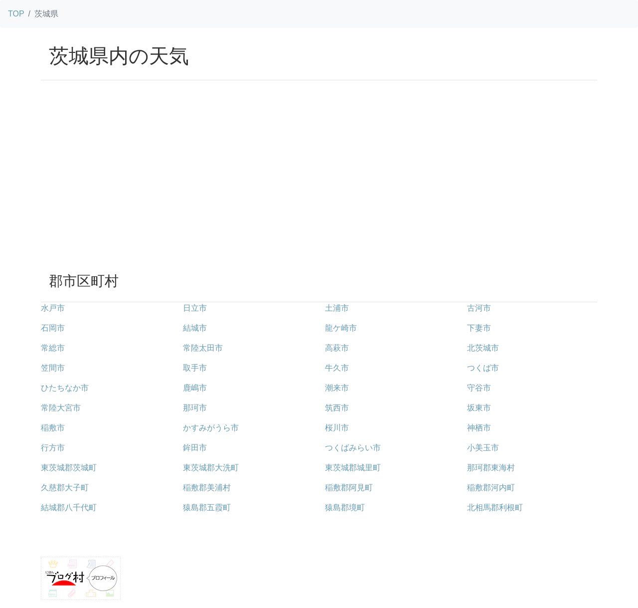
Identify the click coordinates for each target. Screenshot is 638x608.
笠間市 (53, 368)
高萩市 (337, 348)
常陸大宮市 (61, 408)
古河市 (479, 308)
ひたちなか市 (65, 388)
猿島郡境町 (345, 507)
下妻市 (479, 328)
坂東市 (479, 408)
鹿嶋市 (195, 388)
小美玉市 (483, 447)
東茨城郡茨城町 (69, 467)
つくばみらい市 (353, 447)
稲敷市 (53, 427)
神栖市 (479, 427)
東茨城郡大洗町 (211, 467)
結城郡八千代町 (69, 507)
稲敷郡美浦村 (207, 487)
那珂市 (195, 408)
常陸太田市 (203, 348)
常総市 (53, 348)
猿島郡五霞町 (207, 507)
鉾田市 (195, 447)
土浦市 (337, 308)
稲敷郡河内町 (491, 487)
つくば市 (483, 368)
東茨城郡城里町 (353, 467)
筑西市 (337, 408)
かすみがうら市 (211, 427)
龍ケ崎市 (341, 328)
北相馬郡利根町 (495, 507)
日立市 (195, 308)
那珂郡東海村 (491, 467)
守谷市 (479, 388)
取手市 (195, 368)
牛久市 (337, 368)
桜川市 (337, 427)
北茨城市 (483, 348)
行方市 (53, 447)
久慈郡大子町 (65, 487)
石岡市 (53, 328)
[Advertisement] (319, 190)
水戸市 (53, 308)
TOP (16, 13)
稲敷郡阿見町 (349, 487)
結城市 (195, 328)
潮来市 (337, 388)
